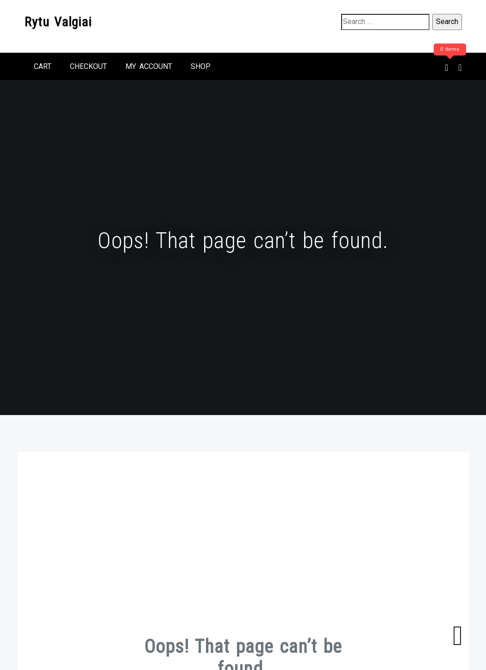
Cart (42, 66)
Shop (201, 66)
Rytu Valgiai (58, 22)
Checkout (88, 66)
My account (148, 66)
